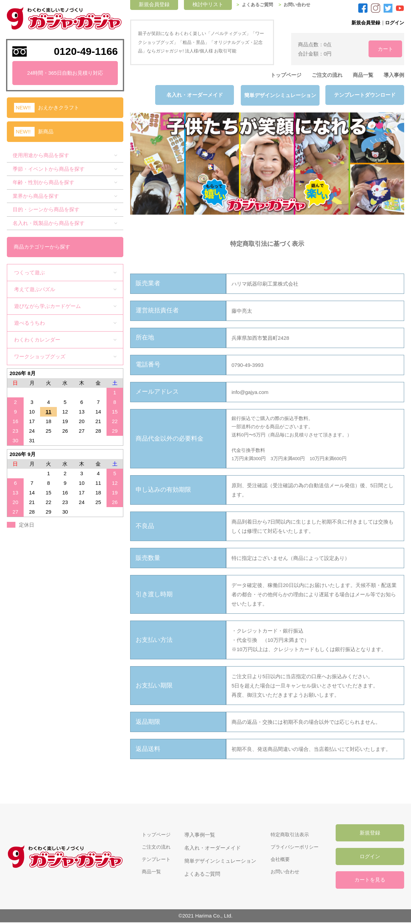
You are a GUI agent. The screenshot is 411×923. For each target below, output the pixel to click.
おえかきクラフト (58, 107)
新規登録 (370, 833)
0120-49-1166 (86, 51)
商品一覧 (363, 75)
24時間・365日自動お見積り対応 (65, 73)
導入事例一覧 (198, 834)
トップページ (286, 75)
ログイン (394, 22)
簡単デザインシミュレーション (279, 95)
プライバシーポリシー (294, 847)
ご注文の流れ (327, 75)
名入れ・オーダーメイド (193, 95)
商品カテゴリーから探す (42, 246)
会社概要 (278, 860)
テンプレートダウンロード (365, 95)
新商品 (45, 131)
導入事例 (394, 75)
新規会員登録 (363, 22)
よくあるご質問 (261, 4)
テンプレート (153, 860)
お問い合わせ (303, 4)
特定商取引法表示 (288, 834)
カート (380, 48)
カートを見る (369, 881)
